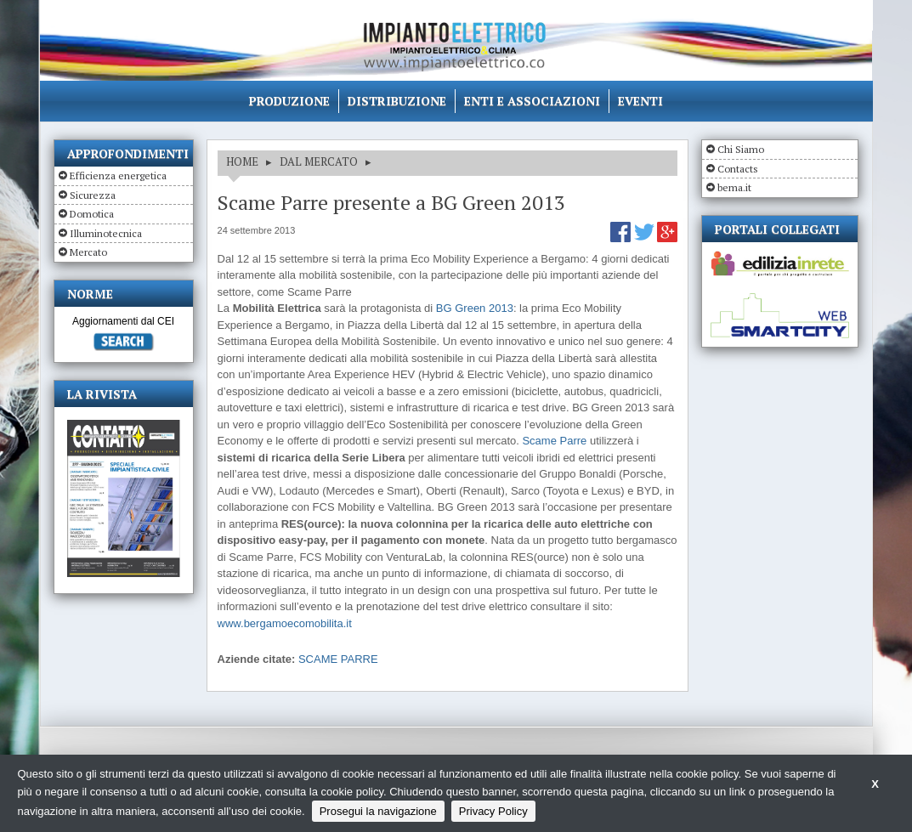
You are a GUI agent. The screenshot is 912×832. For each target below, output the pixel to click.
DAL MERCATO (319, 161)
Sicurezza (93, 195)
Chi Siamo (740, 149)
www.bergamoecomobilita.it (285, 623)
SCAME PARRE (338, 659)
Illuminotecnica (106, 233)
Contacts (737, 168)
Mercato (88, 252)
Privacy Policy (493, 811)
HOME (242, 161)
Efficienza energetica (118, 175)
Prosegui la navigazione (378, 811)
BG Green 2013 (474, 308)
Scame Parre (554, 440)
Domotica (92, 213)
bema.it (734, 187)
